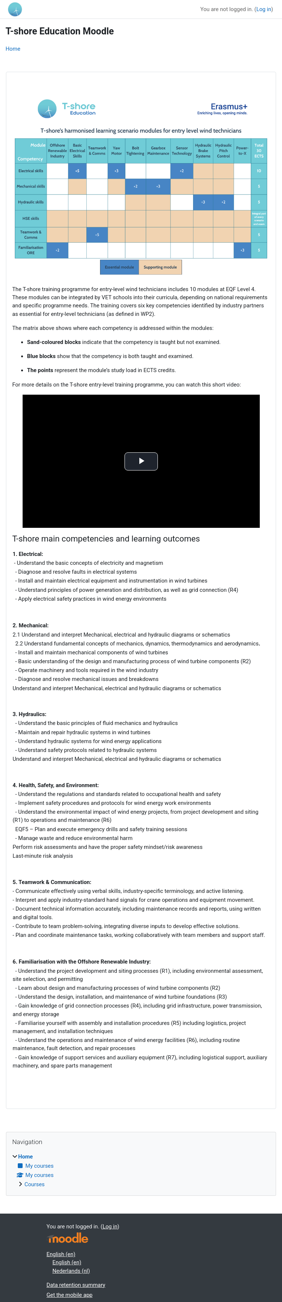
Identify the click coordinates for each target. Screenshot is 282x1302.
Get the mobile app (70, 1295)
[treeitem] (141, 1171)
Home (13, 48)
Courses (34, 1184)
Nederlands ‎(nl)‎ (71, 1271)
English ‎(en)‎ (61, 1254)
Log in (263, 9)
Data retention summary (76, 1285)
